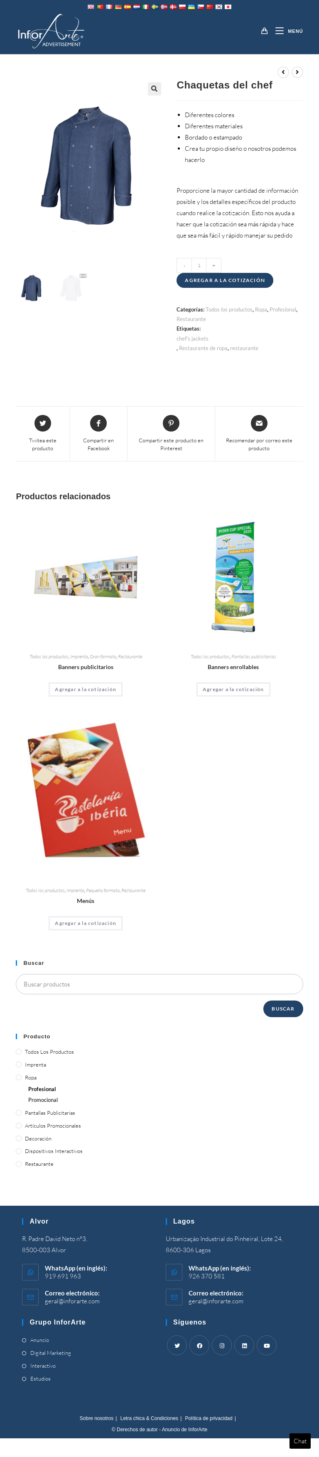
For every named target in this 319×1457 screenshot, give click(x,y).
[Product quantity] (198, 265)
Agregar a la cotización (225, 280)
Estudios (40, 1378)
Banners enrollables (233, 666)
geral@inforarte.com (72, 1301)
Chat (300, 1441)
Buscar (283, 1009)
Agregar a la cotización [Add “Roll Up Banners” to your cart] (233, 689)
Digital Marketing (50, 1352)
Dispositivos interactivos (54, 1151)
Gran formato (103, 656)
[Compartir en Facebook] (99, 434)
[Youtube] (267, 1345)
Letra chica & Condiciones (149, 1418)
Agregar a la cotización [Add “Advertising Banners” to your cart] (85, 689)
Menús (85, 900)
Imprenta (79, 656)
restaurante (244, 348)
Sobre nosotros (96, 1418)
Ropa (261, 309)
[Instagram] (222, 1345)
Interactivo (43, 1365)
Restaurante (191, 319)
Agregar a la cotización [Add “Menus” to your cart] (85, 923)
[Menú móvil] (286, 31)
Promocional (43, 1099)
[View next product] (297, 72)
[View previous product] (283, 72)
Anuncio (39, 1340)
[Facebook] (199, 1345)
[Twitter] (177, 1345)
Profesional (283, 309)
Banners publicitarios (85, 666)
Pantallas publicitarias (253, 656)
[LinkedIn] (244, 1345)
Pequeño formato (103, 890)
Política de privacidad (209, 1418)
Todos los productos (229, 309)
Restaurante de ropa (203, 348)
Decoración (38, 1138)
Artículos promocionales (53, 1125)
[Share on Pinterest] (171, 434)
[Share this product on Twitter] (42, 434)
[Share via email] (259, 434)
